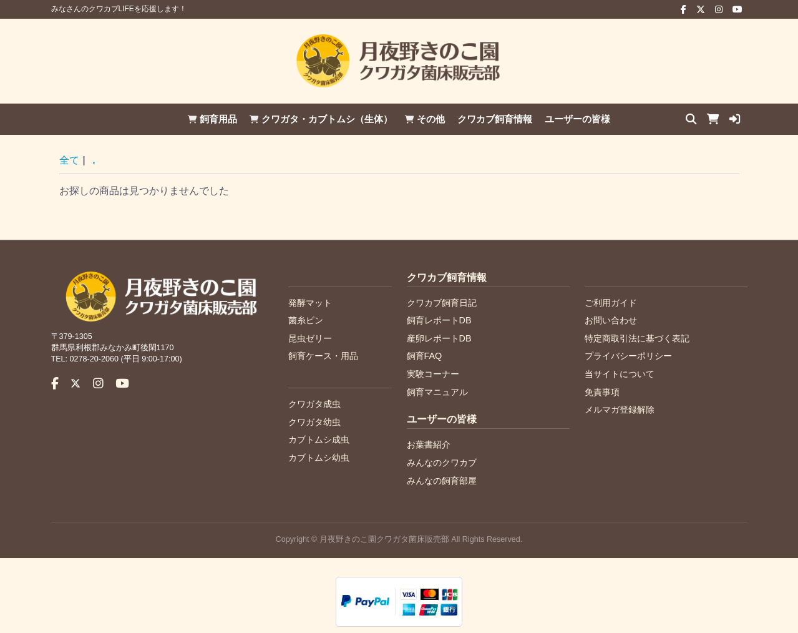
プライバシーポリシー (628, 356)
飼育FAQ (424, 356)
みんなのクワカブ (442, 463)
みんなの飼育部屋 (442, 481)
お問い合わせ (611, 320)
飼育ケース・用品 (323, 356)
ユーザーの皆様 (577, 119)
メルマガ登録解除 (619, 410)
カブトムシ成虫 (318, 439)
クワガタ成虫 (314, 404)
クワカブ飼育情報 (494, 119)
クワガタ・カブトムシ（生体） (321, 119)
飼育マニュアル (437, 392)
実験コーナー (433, 374)
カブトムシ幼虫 (318, 458)
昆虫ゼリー (310, 338)
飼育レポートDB (439, 320)
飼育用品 (212, 119)
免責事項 (602, 392)
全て (69, 160)
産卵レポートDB (439, 338)
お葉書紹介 (428, 444)
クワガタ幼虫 (314, 422)
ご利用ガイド (611, 303)
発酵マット (310, 303)
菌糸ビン (305, 320)
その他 (425, 119)
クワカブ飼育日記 (442, 303)
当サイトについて (619, 374)
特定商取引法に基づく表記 (637, 338)
